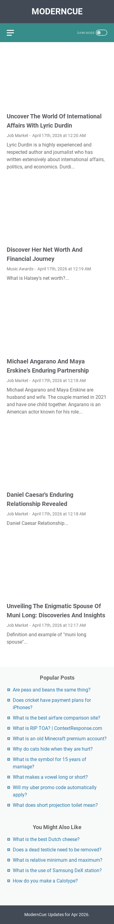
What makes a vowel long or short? (50, 777)
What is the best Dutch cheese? (46, 839)
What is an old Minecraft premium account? (60, 739)
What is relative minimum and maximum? (57, 860)
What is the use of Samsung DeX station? (57, 870)
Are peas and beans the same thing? (52, 690)
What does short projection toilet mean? (55, 805)
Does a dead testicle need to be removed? (57, 850)
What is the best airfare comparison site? (56, 718)
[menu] (14, 32)
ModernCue (57, 11)
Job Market (17, 135)
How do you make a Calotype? (45, 881)
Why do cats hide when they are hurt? (53, 749)
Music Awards (20, 268)
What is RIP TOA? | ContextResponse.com (57, 728)
